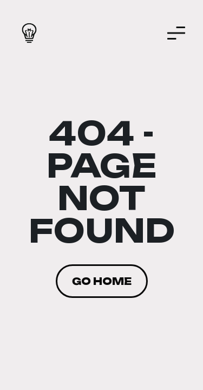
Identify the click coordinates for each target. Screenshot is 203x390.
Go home (102, 281)
